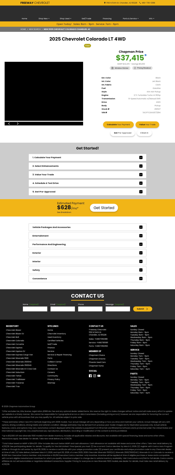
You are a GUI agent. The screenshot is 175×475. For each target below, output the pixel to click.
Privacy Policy (54, 379)
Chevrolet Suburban (15, 372)
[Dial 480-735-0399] (147, 2)
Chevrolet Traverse (15, 383)
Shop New (44, 18)
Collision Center (55, 361)
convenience (87, 278)
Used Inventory (54, 337)
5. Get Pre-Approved (87, 191)
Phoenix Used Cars (97, 362)
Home (24, 18)
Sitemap (51, 383)
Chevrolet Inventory (57, 333)
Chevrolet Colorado (15, 340)
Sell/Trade (86, 18)
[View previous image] (9, 123)
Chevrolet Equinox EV (15, 351)
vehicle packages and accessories (87, 227)
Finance (51, 347)
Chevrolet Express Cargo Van (19, 354)
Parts (50, 358)
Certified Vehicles (55, 340)
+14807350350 (101, 346)
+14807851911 (102, 342)
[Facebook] (90, 376)
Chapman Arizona (97, 358)
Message (115, 304)
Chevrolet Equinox (14, 347)
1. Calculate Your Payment (87, 157)
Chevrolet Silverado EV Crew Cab (21, 369)
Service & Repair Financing (60, 354)
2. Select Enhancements (87, 166)
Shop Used (66, 18)
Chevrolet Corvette (15, 344)
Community (53, 375)
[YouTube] (99, 376)
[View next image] (78, 123)
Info (152, 18)
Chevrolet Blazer (13, 330)
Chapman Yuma (96, 365)
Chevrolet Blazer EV (15, 333)
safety (87, 270)
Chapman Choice (97, 355)
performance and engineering (87, 244)
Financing (107, 18)
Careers (51, 372)
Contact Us (53, 369)
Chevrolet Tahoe (13, 375)
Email (58, 304)
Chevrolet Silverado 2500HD (19, 361)
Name (31, 304)
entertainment (87, 235)
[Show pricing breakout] (145, 55)
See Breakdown (64, 212)
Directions (52, 365)
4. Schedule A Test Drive (87, 183)
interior (87, 261)
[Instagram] (95, 376)
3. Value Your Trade (87, 174)
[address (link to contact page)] (120, 2)
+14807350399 (101, 339)
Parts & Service (131, 18)
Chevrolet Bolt (12, 337)
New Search (35, 29)
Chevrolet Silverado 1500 (17, 358)
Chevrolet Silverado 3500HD (19, 365)
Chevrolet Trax (13, 386)
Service (51, 351)
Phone (81, 304)
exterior (87, 252)
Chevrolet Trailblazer (15, 379)
